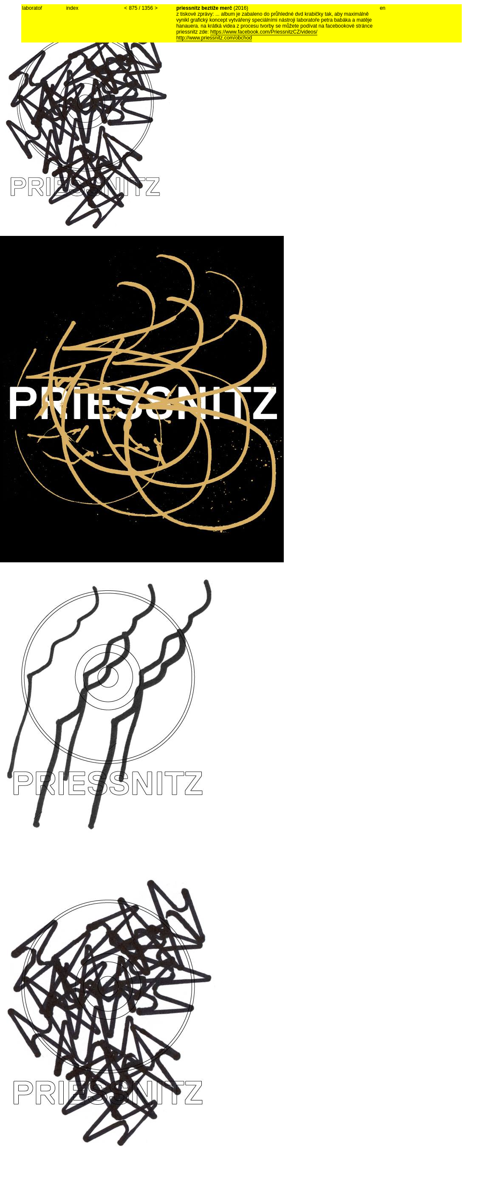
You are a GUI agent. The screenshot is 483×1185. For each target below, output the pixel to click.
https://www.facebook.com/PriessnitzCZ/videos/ (263, 32)
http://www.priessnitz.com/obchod (214, 38)
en (382, 8)
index (72, 8)
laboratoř (32, 8)
